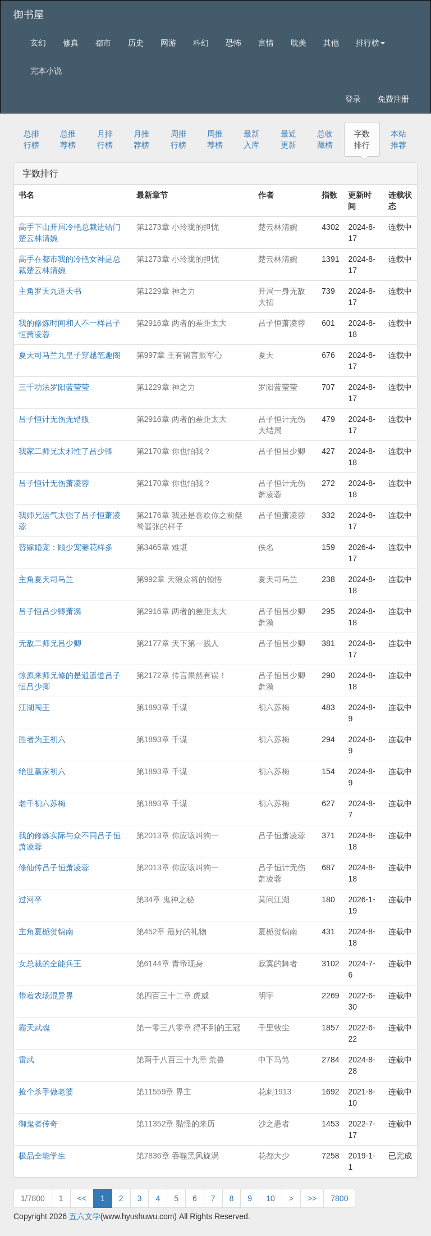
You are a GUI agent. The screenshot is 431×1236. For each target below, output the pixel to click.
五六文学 (84, 1216)
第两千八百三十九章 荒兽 (180, 1059)
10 (270, 1198)
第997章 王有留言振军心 (179, 355)
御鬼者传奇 (38, 1123)
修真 (71, 42)
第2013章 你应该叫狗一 (177, 835)
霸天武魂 (34, 1027)
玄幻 (38, 42)
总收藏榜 (325, 139)
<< (81, 1198)
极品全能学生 (42, 1155)
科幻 (201, 42)
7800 (339, 1198)
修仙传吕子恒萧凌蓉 (54, 867)
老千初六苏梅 (42, 803)
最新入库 (251, 139)
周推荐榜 (215, 139)
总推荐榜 (68, 139)
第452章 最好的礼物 (171, 931)
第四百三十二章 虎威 (172, 995)
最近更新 (288, 139)
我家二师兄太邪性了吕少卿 (66, 451)
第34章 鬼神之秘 (165, 899)
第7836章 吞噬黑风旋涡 (177, 1155)
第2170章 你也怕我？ (173, 451)
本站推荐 (398, 139)
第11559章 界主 (164, 1091)
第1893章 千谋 (161, 707)
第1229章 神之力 (165, 291)
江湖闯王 (34, 707)
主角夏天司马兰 (46, 579)
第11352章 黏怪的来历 (176, 1123)
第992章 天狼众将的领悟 (179, 579)
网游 (168, 42)
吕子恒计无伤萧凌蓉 (54, 483)
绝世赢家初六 (42, 771)
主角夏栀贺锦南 (46, 931)
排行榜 (370, 42)
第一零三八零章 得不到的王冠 (188, 1027)
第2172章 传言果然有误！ (181, 675)
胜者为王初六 (42, 739)
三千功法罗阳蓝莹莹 (54, 387)
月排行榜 (105, 139)
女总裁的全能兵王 (50, 963)
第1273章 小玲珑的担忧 (177, 226)
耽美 (298, 42)
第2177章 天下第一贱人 (177, 643)
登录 (353, 98)
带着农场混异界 (46, 995)
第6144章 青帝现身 (169, 963)
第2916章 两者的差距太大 (181, 323)
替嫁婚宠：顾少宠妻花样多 (66, 547)
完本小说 (46, 70)
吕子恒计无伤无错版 (54, 419)
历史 (136, 42)
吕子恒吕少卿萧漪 (50, 611)
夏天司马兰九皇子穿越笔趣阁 (70, 355)
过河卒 (30, 899)
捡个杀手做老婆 (46, 1091)
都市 (103, 42)
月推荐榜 (141, 139)
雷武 (26, 1059)
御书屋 (28, 14)
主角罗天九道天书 (50, 291)
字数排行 (362, 139)
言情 (266, 42)
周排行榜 (178, 139)
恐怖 (233, 42)
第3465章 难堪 (161, 547)
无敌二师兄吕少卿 (50, 643)
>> (312, 1198)
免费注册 (393, 98)
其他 (331, 42)
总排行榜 (31, 139)
